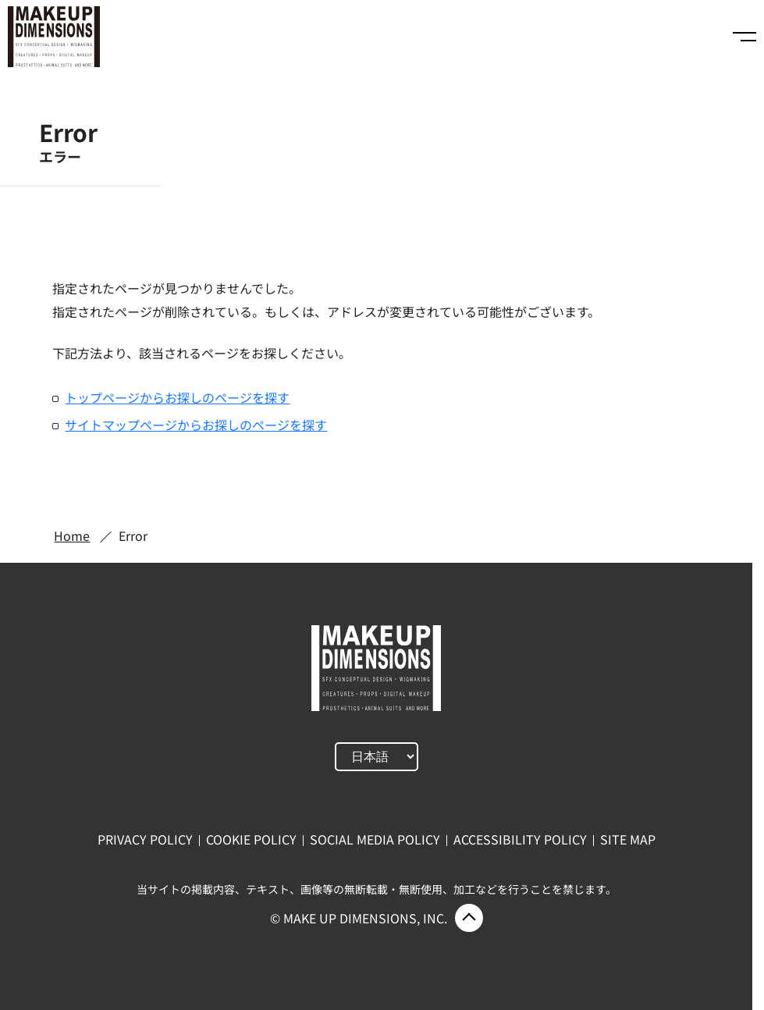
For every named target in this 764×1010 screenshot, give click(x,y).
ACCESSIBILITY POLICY (520, 839)
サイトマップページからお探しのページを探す (196, 424)
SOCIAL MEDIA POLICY (375, 839)
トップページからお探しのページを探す (177, 397)
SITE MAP (628, 839)
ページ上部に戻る (469, 918)
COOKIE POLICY (251, 839)
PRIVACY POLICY (145, 839)
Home (72, 535)
